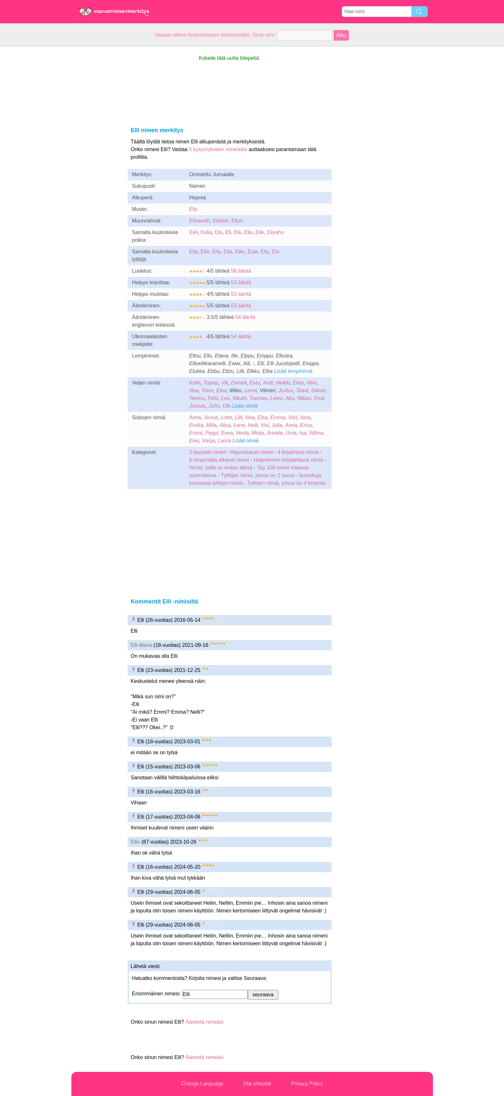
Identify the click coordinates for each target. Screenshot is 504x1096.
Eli (228, 232)
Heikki (283, 382)
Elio (248, 232)
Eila (216, 251)
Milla (211, 425)
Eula (253, 251)
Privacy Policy (307, 1083)
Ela (275, 251)
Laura (224, 440)
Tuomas (258, 398)
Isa (302, 433)
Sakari (318, 390)
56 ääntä (241, 271)
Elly (193, 209)
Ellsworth (199, 220)
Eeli (193, 232)
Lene (239, 425)
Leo (225, 398)
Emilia (196, 425)
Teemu (197, 398)
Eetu (254, 382)
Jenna (211, 417)
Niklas (304, 398)
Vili (224, 382)
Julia (277, 425)
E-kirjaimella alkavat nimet (219, 460)
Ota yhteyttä (257, 1083)
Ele (237, 232)
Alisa (225, 425)
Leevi (276, 398)
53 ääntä (241, 282)
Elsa (262, 417)
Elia (227, 251)
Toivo (208, 390)
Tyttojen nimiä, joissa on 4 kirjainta (286, 483)
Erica (305, 425)
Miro (312, 382)
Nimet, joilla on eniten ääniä (221, 467)
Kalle (195, 382)
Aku (289, 398)
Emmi (196, 433)
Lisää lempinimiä (293, 371)
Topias (211, 382)
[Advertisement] (97, 142)
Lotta (226, 417)
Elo (218, 232)
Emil (319, 398)
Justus (285, 390)
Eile (260, 232)
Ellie (240, 251)
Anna (291, 425)
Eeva (227, 433)
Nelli (253, 425)
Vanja (208, 440)
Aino (305, 417)
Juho (214, 406)
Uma (291, 433)
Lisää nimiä (244, 406)
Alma (195, 417)
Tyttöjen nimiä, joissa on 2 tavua (257, 475)
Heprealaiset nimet (251, 452)
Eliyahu (275, 232)
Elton (237, 220)
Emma (277, 417)
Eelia (206, 232)
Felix (213, 398)
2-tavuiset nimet (207, 452)
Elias (298, 382)
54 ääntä (245, 317)
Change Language (202, 1083)
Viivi (292, 417)
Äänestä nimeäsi (204, 1022)
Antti (268, 382)
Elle (205, 251)
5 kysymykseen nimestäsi (218, 149)
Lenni (250, 390)
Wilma (316, 433)
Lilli (238, 417)
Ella (193, 251)
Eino (221, 390)
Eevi (194, 440)
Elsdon (221, 220)
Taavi (302, 390)
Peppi (211, 433)
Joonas (197, 406)
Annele (275, 433)
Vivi (265, 425)
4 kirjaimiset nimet (298, 452)
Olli (226, 406)
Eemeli (239, 382)
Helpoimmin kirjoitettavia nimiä (288, 460)
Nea (194, 390)
